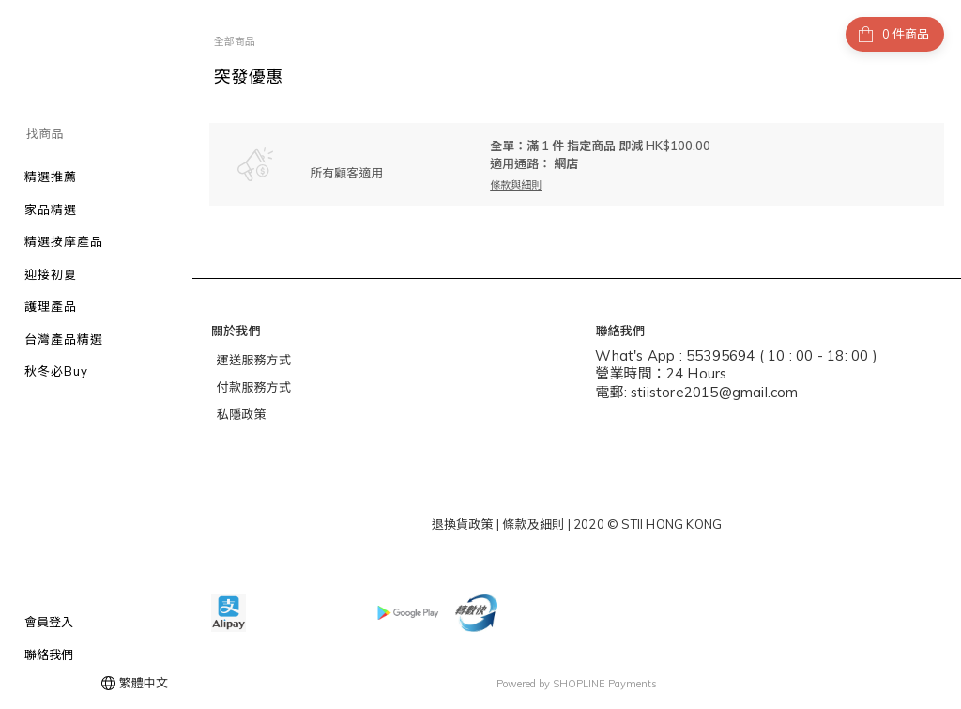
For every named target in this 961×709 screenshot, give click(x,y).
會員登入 (48, 621)
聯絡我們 (48, 654)
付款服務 (242, 386)
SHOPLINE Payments (605, 683)
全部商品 (234, 41)
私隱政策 (242, 414)
